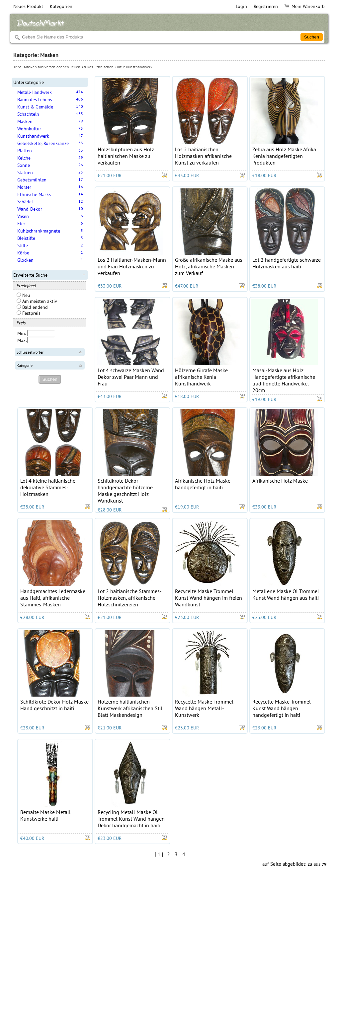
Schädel (25, 202)
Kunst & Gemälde (35, 107)
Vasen (23, 216)
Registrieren (266, 6)
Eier (21, 224)
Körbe (23, 253)
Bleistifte (26, 238)
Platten (24, 151)
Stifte (22, 245)
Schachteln (28, 114)
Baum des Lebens (34, 99)
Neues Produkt (28, 6)
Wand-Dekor (29, 209)
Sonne (23, 165)
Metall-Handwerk (34, 92)
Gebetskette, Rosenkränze (43, 143)
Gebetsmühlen (31, 180)
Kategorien (61, 6)
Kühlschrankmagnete (38, 231)
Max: (22, 340)
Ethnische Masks (34, 194)
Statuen (25, 172)
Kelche (24, 158)
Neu (23, 295)
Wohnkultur (29, 129)
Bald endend (32, 307)
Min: (21, 333)
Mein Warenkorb (305, 6)
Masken (25, 121)
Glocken (25, 260)
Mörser (24, 187)
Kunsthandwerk (33, 136)
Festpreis (29, 313)
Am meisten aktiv (37, 301)
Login (241, 6)
